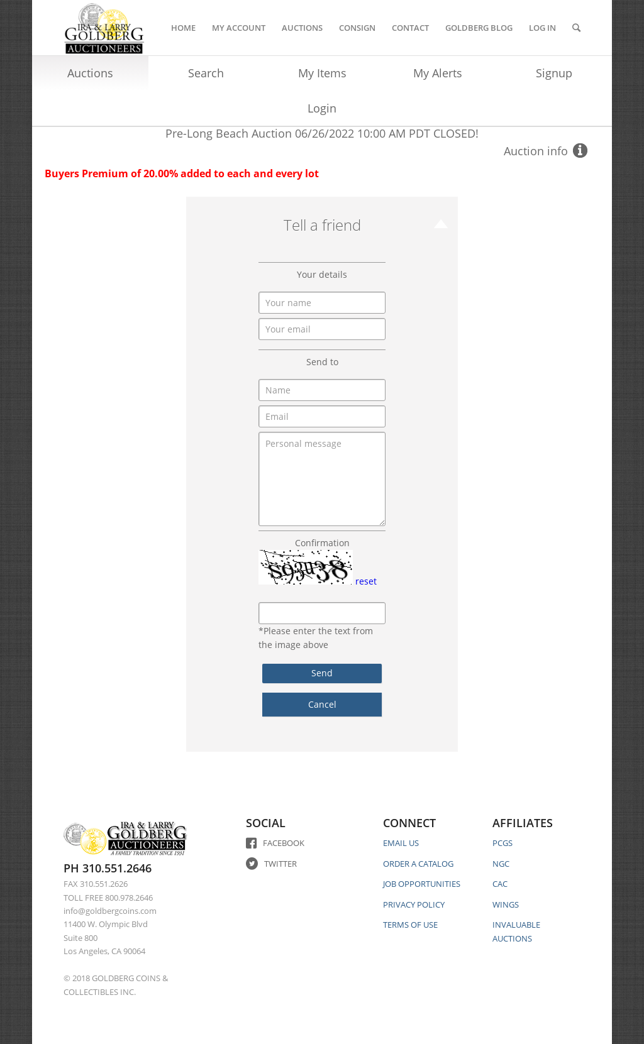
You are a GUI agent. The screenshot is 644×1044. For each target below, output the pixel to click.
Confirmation (322, 543)
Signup (554, 72)
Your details (322, 274)
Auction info (536, 150)
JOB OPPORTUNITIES (421, 883)
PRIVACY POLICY (414, 904)
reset (366, 581)
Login (322, 108)
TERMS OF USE (410, 924)
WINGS (505, 904)
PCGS (502, 843)
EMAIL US (401, 843)
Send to (322, 362)
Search (206, 72)
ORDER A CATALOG (418, 863)
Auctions (90, 72)
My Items (322, 72)
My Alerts (437, 72)
